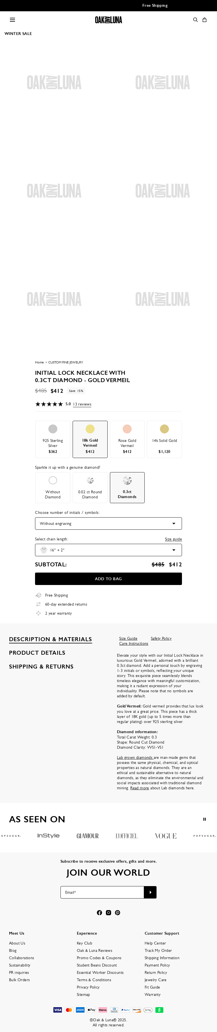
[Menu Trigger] (12, 19)
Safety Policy (161, 638)
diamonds (144, 757)
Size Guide (128, 638)
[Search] (195, 19)
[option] (52, 439)
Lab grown (126, 757)
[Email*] (102, 892)
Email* (70, 892)
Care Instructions (133, 643)
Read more (139, 788)
